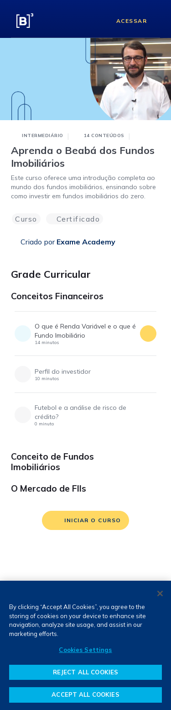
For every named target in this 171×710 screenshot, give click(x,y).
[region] (85, 645)
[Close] (160, 593)
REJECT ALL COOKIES (85, 672)
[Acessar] (124, 20)
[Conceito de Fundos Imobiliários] (152, 459)
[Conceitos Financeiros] (152, 299)
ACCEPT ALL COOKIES (85, 694)
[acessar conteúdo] (148, 333)
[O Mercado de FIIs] (152, 491)
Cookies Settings (85, 649)
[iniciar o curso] (85, 520)
